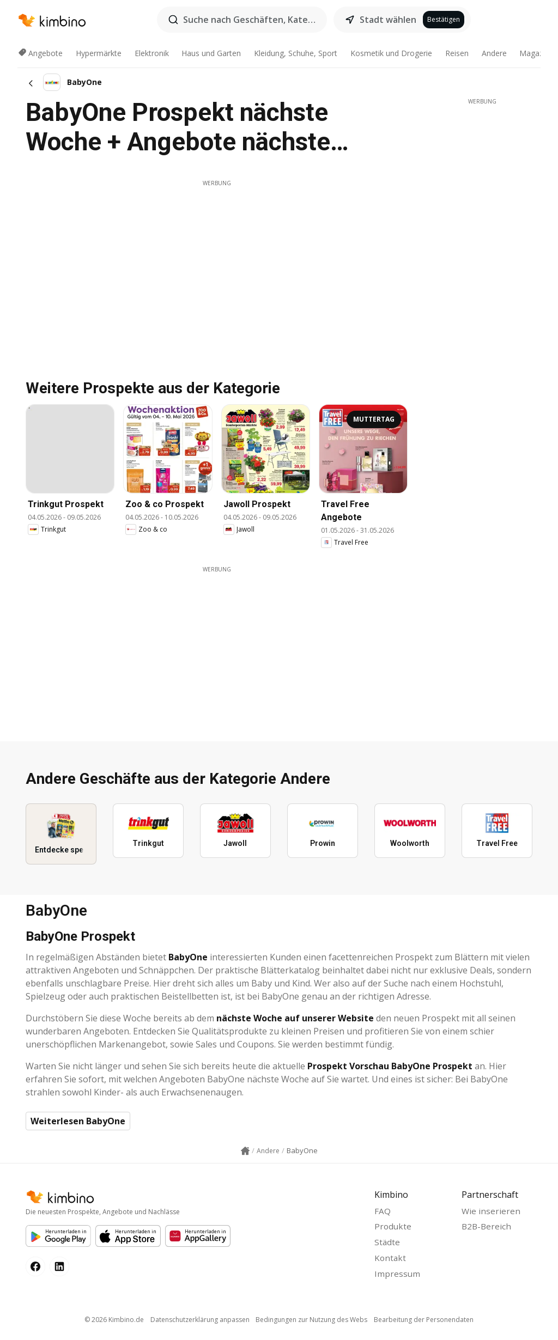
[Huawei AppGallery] (198, 1236)
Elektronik (152, 53)
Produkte (393, 1228)
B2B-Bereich (487, 1228)
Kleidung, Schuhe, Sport (295, 53)
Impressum (397, 1278)
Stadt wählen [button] (388, 20)
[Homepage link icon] (245, 1151)
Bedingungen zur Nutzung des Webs (312, 1324)
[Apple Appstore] (128, 1236)
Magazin (534, 53)
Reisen (457, 53)
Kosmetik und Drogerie (391, 53)
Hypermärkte (99, 53)
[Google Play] (58, 1236)
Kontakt (390, 1261)
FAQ (382, 1211)
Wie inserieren (491, 1211)
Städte (387, 1245)
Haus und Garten (211, 53)
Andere (494, 53)
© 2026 (111, 1324)
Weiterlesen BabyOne (78, 1121)
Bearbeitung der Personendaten (426, 1324)
